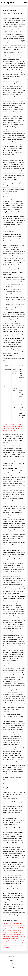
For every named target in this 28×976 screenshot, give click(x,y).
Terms (14, 964)
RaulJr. (8, 2)
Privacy (14, 967)
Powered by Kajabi (14, 960)
